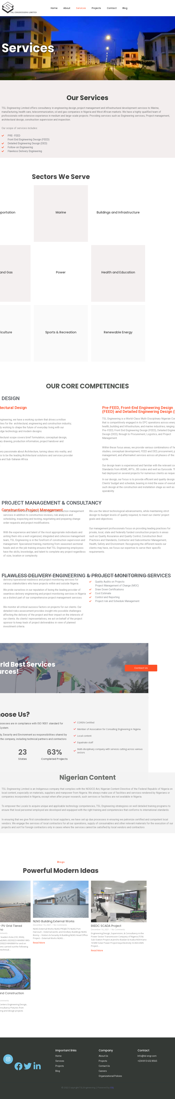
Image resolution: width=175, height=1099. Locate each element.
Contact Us (104, 1066)
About (66, 8)
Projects (96, 8)
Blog (124, 8)
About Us (103, 1056)
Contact (112, 8)
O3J (112, 1087)
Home (54, 8)
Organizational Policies (110, 1076)
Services (81, 8)
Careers (103, 1071)
